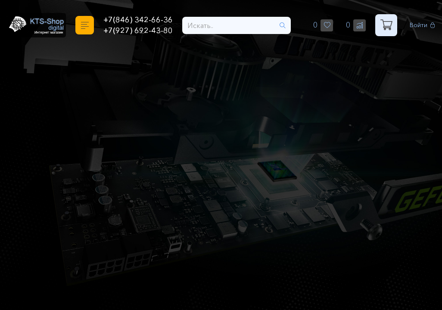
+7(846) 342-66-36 (138, 20)
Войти (422, 25)
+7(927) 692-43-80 (138, 30)
